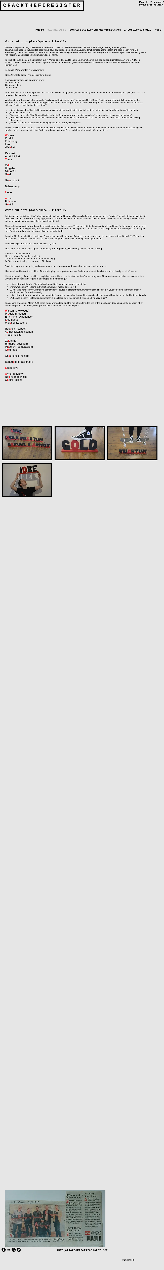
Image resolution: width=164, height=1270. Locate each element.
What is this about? (151, 2)
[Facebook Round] (4, 1250)
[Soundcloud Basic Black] (9, 1250)
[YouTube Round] (14, 1250)
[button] (27, 443)
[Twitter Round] (19, 1250)
